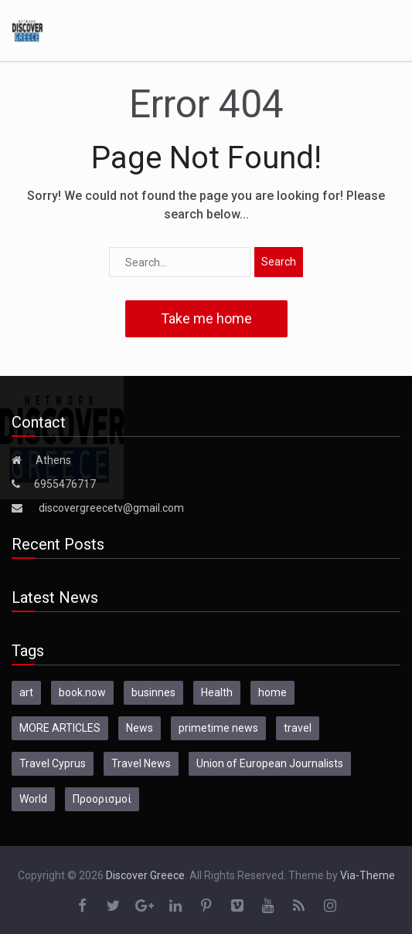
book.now (82, 692)
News (139, 728)
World (33, 799)
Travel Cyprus (52, 763)
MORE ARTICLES (59, 728)
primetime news (218, 728)
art (26, 692)
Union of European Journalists (269, 763)
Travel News (141, 763)
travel (298, 728)
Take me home (206, 318)
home (272, 692)
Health (217, 692)
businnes (153, 692)
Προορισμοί (102, 799)
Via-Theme (367, 875)
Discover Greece (145, 875)
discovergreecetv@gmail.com (111, 508)
